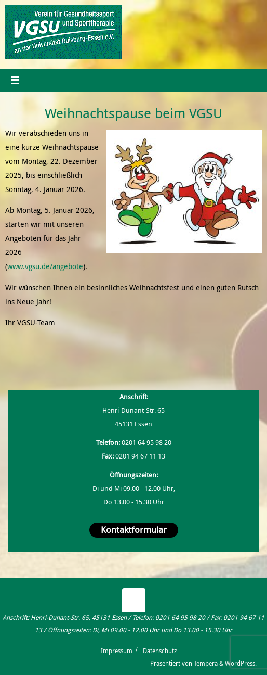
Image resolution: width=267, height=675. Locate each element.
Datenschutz (160, 650)
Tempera (206, 663)
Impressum (116, 650)
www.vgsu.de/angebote (45, 266)
